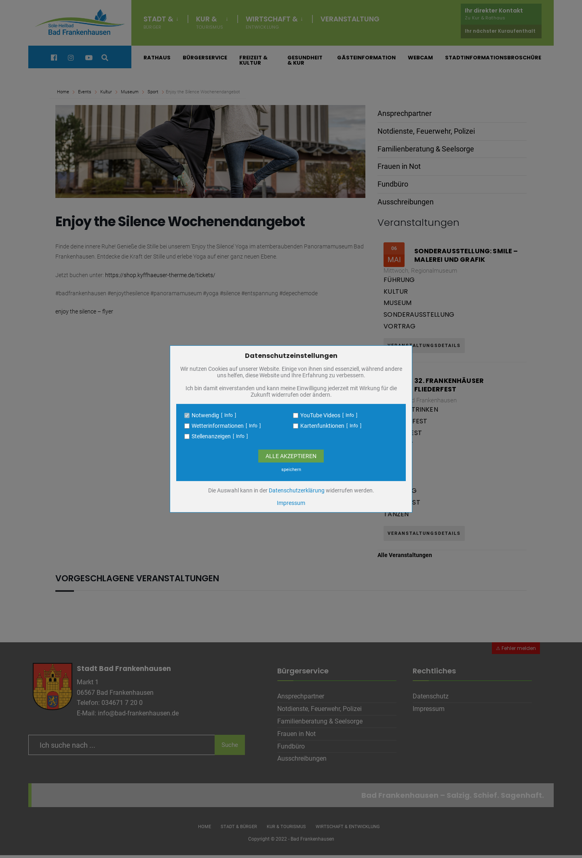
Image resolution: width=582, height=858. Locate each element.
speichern (291, 469)
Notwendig (205, 415)
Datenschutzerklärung (297, 490)
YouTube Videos (320, 415)
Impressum (291, 503)
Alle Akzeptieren (291, 456)
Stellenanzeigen (211, 436)
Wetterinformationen (218, 426)
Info (228, 415)
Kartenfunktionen (322, 426)
